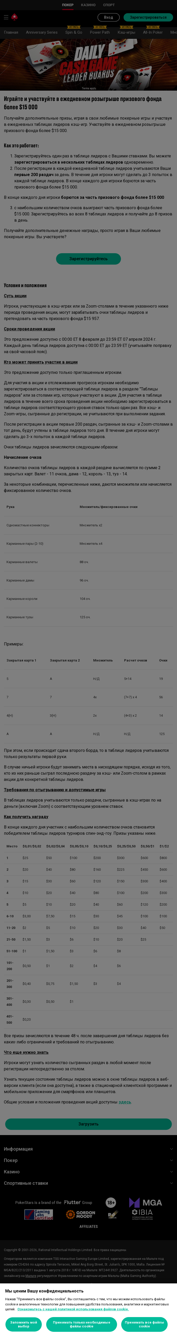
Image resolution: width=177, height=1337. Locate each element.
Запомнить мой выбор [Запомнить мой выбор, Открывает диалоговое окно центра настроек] (23, 1324)
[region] (88, 1310)
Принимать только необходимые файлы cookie (81, 1324)
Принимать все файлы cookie (144, 1324)
